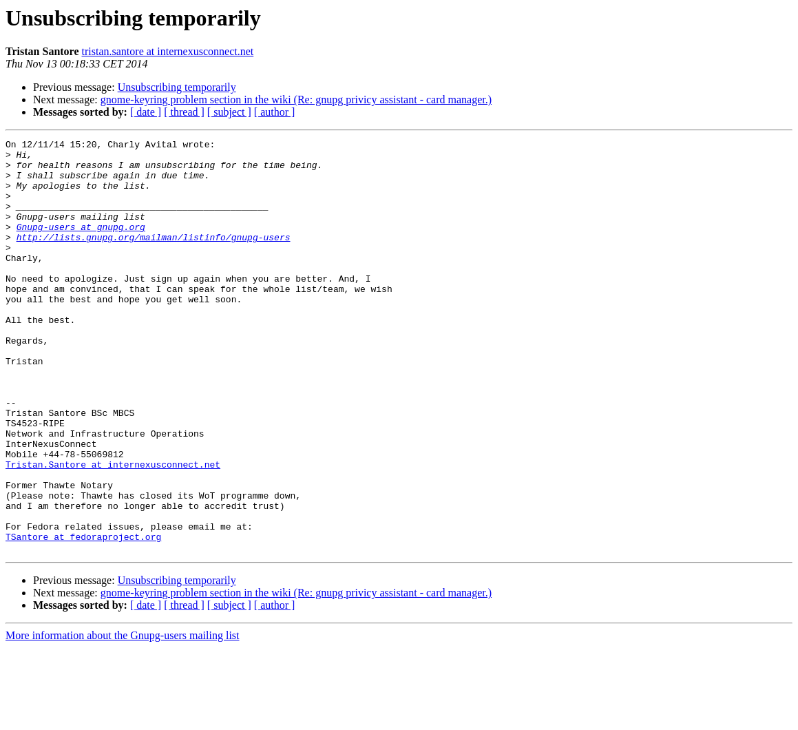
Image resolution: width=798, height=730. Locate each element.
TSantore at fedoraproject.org (83, 617)
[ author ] (274, 112)
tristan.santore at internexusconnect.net (168, 51)
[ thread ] (184, 112)
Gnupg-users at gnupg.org (81, 245)
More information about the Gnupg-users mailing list (123, 718)
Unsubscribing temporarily (177, 87)
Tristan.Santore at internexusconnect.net (113, 530)
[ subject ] (229, 112)
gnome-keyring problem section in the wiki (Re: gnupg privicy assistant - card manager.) (296, 99)
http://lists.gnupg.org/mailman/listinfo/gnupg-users (154, 257)
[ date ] (145, 112)
